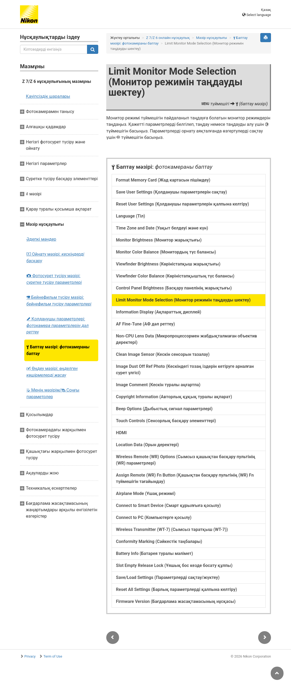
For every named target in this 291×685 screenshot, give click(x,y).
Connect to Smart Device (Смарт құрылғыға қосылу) (168, 505)
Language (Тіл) (130, 216)
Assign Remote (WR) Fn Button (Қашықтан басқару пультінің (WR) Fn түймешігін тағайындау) (185, 478)
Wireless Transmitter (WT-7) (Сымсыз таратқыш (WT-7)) (172, 529)
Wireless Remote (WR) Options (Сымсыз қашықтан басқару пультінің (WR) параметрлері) (185, 460)
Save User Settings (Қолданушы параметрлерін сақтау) (171, 192)
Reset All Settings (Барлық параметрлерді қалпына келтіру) (176, 589)
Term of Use (53, 656)
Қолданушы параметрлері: (57, 325)
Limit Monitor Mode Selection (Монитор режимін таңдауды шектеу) (183, 300)
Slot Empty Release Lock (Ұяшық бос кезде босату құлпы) (174, 565)
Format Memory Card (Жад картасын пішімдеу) (163, 180)
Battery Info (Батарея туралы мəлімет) (154, 553)
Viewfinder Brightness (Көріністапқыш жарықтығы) (168, 264)
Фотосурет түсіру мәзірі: (54, 279)
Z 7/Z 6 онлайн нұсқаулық (168, 38)
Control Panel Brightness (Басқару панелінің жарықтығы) (174, 288)
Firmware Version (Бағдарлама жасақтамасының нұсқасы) (175, 601)
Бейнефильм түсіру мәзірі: (58, 301)
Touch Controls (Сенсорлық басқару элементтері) (166, 420)
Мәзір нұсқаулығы (211, 38)
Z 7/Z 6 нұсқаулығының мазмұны (56, 81)
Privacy (30, 656)
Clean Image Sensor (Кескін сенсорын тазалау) (163, 354)
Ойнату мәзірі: (55, 257)
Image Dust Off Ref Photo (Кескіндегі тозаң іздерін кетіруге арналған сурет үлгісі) (185, 369)
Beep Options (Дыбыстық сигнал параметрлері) (164, 408)
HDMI (121, 432)
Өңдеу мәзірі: (52, 372)
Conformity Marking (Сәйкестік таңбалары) (159, 541)
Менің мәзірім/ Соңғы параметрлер (52, 393)
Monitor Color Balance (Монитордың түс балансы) (166, 252)
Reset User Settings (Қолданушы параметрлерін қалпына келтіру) (182, 204)
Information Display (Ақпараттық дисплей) (158, 312)
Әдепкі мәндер (41, 239)
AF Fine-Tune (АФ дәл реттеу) (145, 324)
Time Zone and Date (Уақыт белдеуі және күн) (162, 228)
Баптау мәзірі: (57, 350)
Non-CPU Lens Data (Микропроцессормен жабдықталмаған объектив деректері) (186, 339)
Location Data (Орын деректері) (147, 444)
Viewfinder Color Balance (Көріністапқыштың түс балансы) (175, 276)
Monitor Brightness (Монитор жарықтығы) (159, 240)
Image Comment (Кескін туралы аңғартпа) (158, 384)
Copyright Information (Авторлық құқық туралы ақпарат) (174, 396)
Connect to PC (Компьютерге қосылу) (153, 517)
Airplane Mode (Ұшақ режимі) (145, 493)
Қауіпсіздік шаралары (48, 96)
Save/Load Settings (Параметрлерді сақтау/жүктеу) (167, 577)
